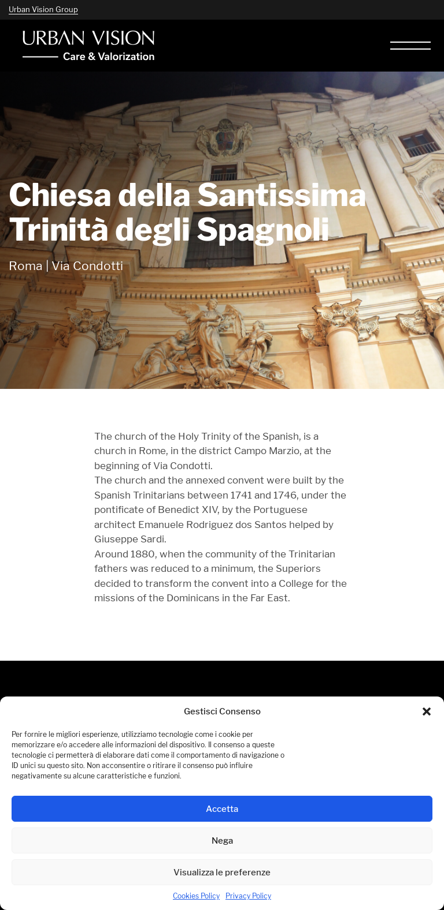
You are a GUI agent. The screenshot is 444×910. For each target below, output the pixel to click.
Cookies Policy (196, 896)
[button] (426, 711)
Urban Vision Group (43, 9)
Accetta (222, 808)
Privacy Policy (248, 896)
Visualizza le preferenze (222, 872)
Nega (222, 840)
